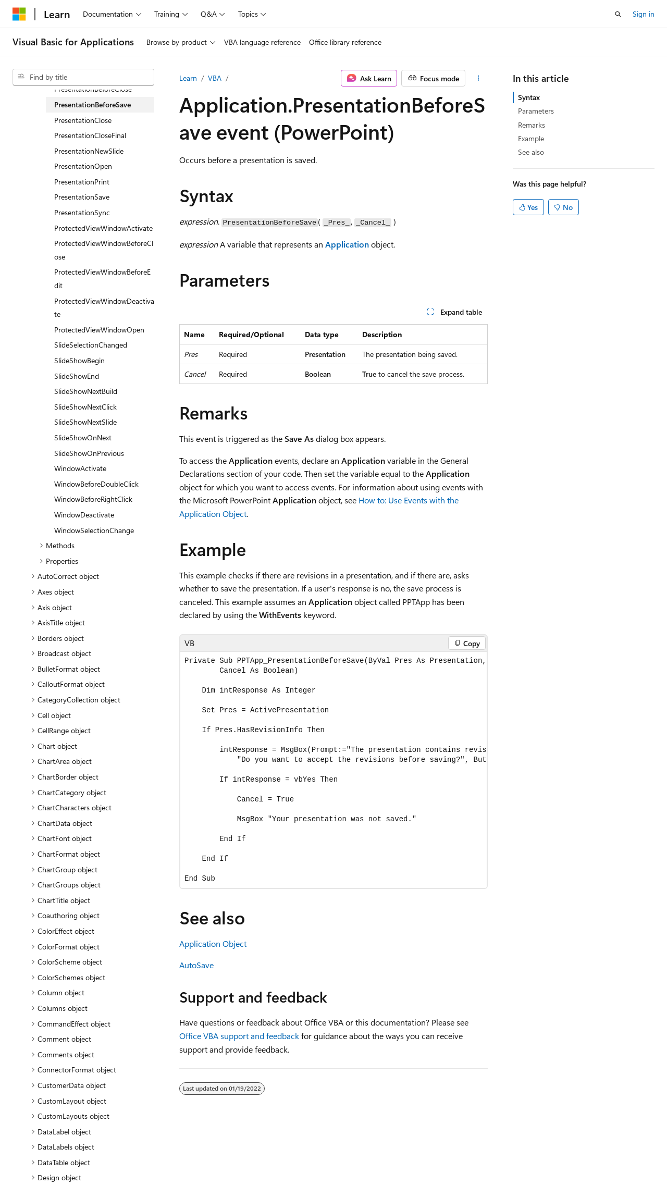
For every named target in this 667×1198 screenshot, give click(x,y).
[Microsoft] (19, 14)
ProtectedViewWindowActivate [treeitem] (103, 228)
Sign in (643, 14)
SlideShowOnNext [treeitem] (83, 437)
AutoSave (196, 964)
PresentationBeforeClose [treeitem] (93, 89)
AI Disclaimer (33, 1166)
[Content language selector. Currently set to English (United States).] (60, 1141)
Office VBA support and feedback (239, 1035)
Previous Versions (94, 1166)
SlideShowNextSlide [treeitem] (85, 422)
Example (531, 138)
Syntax (529, 97)
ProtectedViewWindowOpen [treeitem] (99, 330)
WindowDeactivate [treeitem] (84, 515)
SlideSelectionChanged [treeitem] (90, 345)
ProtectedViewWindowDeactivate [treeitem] (104, 307)
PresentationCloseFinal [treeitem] (90, 135)
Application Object (212, 943)
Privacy (227, 1166)
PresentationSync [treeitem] (82, 212)
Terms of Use (279, 1166)
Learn (188, 78)
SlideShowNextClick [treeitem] (85, 407)
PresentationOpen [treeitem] (83, 166)
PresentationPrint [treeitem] (81, 182)
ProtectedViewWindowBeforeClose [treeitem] (103, 250)
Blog (142, 1166)
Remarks (531, 125)
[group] (333, 770)
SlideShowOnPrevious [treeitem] (89, 453)
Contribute (186, 1166)
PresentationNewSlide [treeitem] (88, 151)
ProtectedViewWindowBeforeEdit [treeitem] (102, 278)
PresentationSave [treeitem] (81, 197)
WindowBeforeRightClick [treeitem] (93, 499)
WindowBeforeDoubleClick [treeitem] (96, 484)
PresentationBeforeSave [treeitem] (92, 104)
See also (531, 152)
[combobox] (83, 77)
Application (347, 244)
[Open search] (618, 14)
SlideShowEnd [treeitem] (76, 376)
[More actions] (479, 78)
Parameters (536, 111)
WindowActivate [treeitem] (80, 468)
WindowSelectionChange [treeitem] (94, 530)
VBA (214, 78)
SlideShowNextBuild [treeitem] (85, 391)
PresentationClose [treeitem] (83, 120)
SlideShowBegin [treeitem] (79, 360)
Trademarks (331, 1166)
